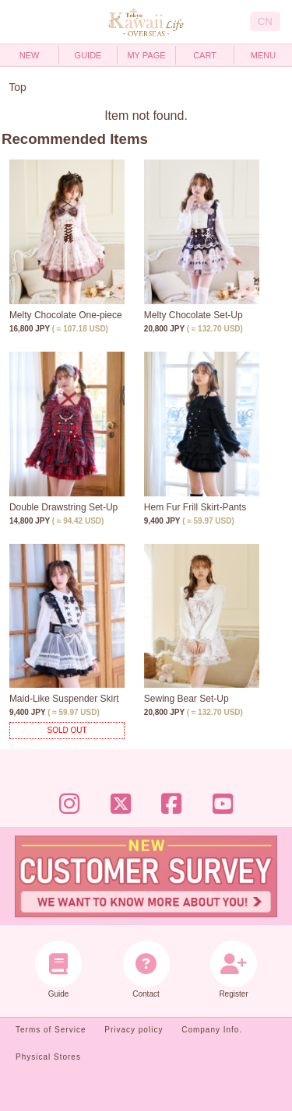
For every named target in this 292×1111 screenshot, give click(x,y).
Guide (59, 969)
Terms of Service (51, 1029)
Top (17, 87)
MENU (263, 55)
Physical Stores (48, 1057)
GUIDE (88, 55)
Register (234, 969)
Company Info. (211, 1029)
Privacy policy (133, 1029)
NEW (29, 55)
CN (265, 21)
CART (204, 55)
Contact (146, 969)
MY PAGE (146, 55)
